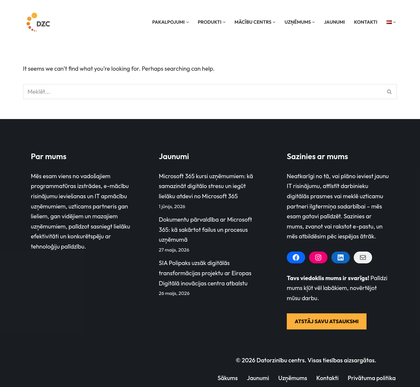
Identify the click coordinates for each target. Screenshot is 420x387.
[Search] (202, 91)
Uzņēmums (292, 378)
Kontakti (365, 22)
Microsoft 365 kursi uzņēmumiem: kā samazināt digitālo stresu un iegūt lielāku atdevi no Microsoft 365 (206, 186)
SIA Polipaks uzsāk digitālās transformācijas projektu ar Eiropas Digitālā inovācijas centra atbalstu (205, 273)
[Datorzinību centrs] (39, 22)
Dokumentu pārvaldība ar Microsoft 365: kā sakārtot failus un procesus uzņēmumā (205, 229)
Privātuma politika (371, 378)
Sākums (227, 378)
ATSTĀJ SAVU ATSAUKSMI (327, 321)
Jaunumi (334, 22)
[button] (187, 22)
